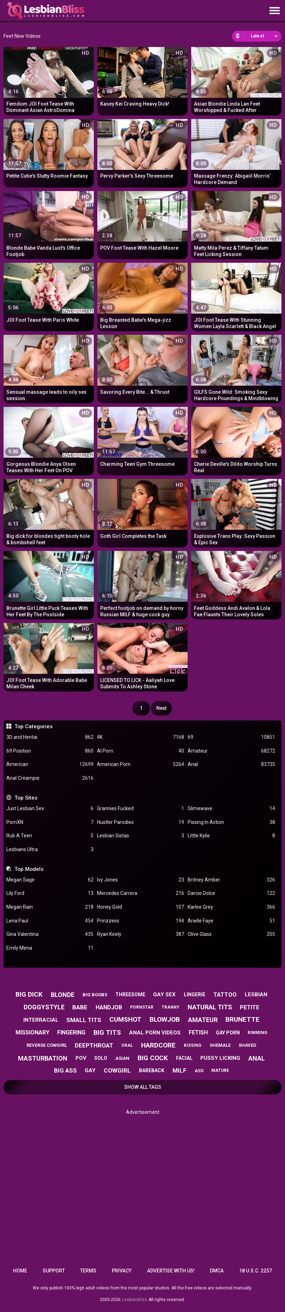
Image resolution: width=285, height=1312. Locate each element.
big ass (65, 1070)
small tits (83, 1019)
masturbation (42, 1058)
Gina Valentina (49, 934)
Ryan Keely (140, 934)
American (49, 764)
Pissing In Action (231, 822)
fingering (71, 1032)
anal (256, 1058)
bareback (151, 1070)
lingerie (194, 994)
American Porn (140, 764)
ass (199, 1070)
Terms (88, 1271)
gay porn (228, 1032)
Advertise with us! (171, 1271)
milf (179, 1070)
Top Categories (33, 726)
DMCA (217, 1271)
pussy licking (220, 1058)
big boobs (95, 994)
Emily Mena (49, 948)
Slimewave (231, 809)
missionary (32, 1032)
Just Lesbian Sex (49, 809)
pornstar (141, 1007)
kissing (192, 1045)
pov (80, 1058)
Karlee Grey (231, 907)
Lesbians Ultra (49, 850)
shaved (247, 1045)
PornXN (49, 822)
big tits (107, 1032)
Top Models (28, 869)
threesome (130, 994)
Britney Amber (231, 880)
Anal (231, 764)
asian (122, 1058)
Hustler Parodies (140, 822)
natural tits (210, 1007)
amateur (203, 1019)
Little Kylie (231, 836)
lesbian (256, 994)
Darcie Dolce (231, 893)
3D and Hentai (49, 737)
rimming (257, 1032)
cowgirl (117, 1070)
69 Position (49, 751)
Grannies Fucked (140, 809)
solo (100, 1058)
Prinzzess (140, 921)
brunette (242, 1019)
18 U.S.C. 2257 (255, 1271)
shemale (220, 1045)
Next (161, 708)
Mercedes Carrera (140, 893)
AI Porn (140, 751)
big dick (29, 994)
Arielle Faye (231, 921)
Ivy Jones (140, 880)
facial (184, 1058)
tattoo (225, 994)
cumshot (125, 1019)
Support (54, 1271)
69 (231, 737)
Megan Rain (49, 907)
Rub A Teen (49, 836)
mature (220, 1070)
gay (90, 1070)
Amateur (231, 751)
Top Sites (25, 798)
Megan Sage (49, 880)
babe (79, 1007)
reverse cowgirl (46, 1045)
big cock (153, 1058)
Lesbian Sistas (140, 836)
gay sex (164, 994)
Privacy (122, 1271)
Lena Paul (49, 921)
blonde (62, 994)
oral (127, 1045)
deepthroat (94, 1045)
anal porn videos (155, 1032)
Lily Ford (49, 893)
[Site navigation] (274, 11)
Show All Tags (142, 1087)
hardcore (158, 1045)
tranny (171, 1007)
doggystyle (44, 1007)
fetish (198, 1032)
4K (140, 737)
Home (20, 1271)
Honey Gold (140, 907)
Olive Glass (231, 934)
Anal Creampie (49, 778)
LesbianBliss (134, 1299)
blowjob (165, 1019)
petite (249, 1007)
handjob (109, 1007)
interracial (41, 1020)
